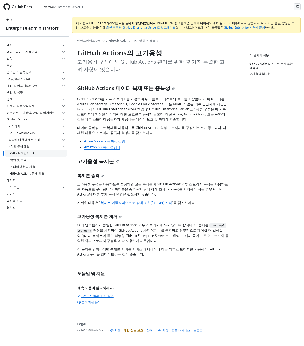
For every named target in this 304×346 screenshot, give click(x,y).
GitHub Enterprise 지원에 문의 (244, 27)
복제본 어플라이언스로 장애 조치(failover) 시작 (136, 202)
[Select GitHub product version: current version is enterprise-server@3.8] (66, 7)
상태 (149, 330)
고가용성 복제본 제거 (99, 216)
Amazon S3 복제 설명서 (102, 147)
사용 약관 (114, 330)
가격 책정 (162, 330)
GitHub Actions (119, 40)
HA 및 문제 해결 (144, 40)
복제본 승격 (90, 175)
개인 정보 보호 (133, 330)
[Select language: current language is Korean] (297, 6)
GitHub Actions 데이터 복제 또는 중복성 (126, 88)
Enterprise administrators (32, 28)
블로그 (198, 330)
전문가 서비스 (181, 330)
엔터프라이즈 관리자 (91, 40)
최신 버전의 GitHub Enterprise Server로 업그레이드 (141, 27)
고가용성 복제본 (98, 161)
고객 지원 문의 (89, 302)
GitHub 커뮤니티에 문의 (95, 296)
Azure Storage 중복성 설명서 (106, 141)
